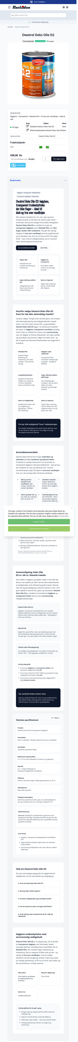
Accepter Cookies (39, 522)
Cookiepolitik (64, 516)
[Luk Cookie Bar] (72, 507)
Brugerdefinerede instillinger (39, 529)
